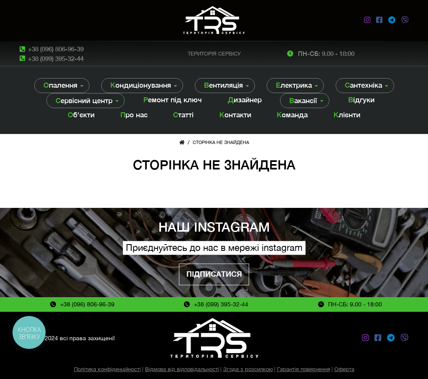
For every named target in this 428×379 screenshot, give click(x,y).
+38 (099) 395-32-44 (56, 58)
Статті (183, 115)
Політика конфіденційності (107, 369)
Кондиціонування (140, 85)
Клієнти (347, 115)
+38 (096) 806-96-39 (56, 49)
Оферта (344, 369)
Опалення (60, 85)
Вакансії (303, 100)
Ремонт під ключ (172, 100)
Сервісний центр (84, 100)
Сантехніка (363, 85)
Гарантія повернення (303, 369)
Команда (292, 115)
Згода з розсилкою (248, 369)
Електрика (294, 85)
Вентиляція (223, 85)
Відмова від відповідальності (182, 369)
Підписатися (214, 274)
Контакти (235, 115)
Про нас (134, 115)
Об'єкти (81, 115)
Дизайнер (245, 100)
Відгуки (361, 100)
